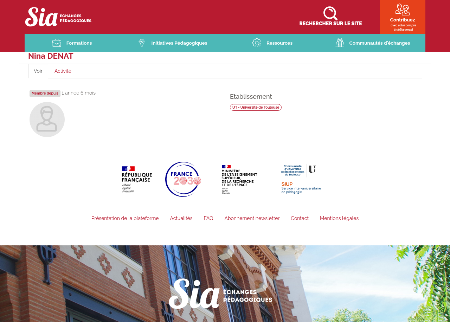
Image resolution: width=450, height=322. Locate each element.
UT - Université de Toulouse (256, 107)
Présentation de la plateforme (125, 219)
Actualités (181, 219)
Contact (300, 219)
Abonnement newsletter (251, 219)
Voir (41, 73)
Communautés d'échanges (379, 43)
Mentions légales (339, 219)
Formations (79, 43)
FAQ (208, 219)
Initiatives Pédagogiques (179, 43)
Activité (62, 71)
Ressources (279, 43)
